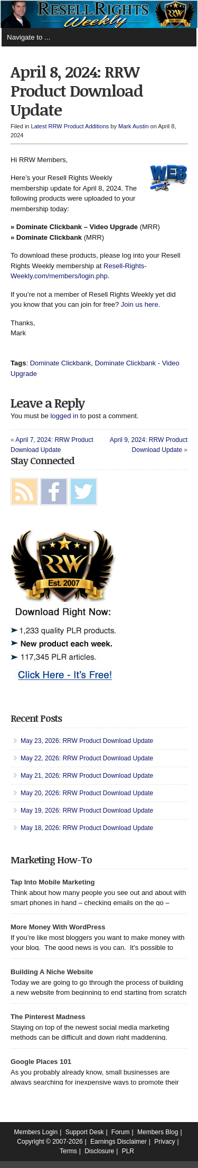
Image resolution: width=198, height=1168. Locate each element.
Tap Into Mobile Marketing (53, 882)
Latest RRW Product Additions (70, 126)
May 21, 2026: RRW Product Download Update (87, 775)
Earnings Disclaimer (118, 1141)
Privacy (164, 1141)
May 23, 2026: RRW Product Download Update (87, 741)
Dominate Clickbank (60, 363)
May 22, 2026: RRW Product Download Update (87, 758)
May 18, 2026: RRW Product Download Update (87, 828)
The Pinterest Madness (48, 1017)
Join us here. (140, 304)
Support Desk (84, 1132)
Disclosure (99, 1151)
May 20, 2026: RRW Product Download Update (87, 793)
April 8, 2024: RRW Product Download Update (77, 90)
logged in (64, 416)
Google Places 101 (41, 1062)
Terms (68, 1151)
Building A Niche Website (52, 972)
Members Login (36, 1132)
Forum (120, 1132)
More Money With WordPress (58, 927)
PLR (128, 1151)
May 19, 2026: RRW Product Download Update (87, 810)
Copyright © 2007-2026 (49, 1141)
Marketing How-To (51, 859)
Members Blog (157, 1132)
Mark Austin (133, 126)
